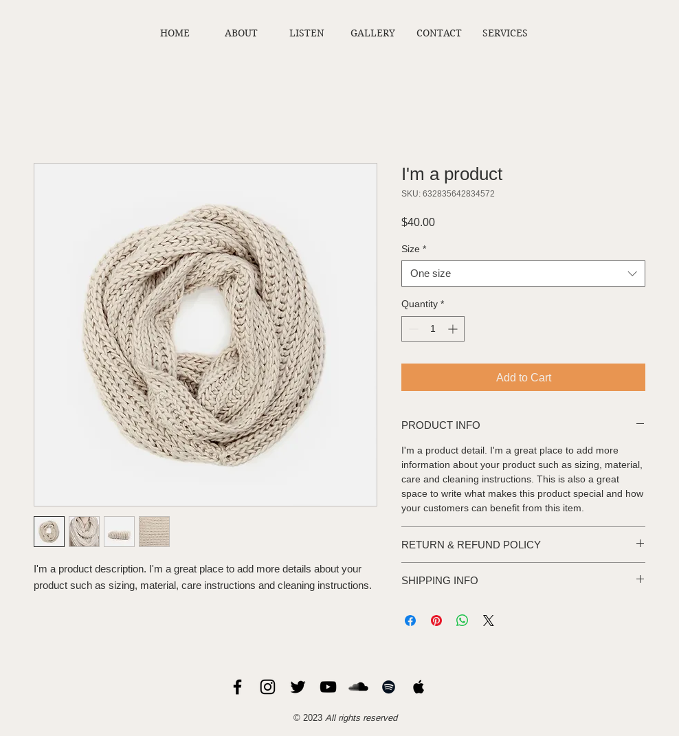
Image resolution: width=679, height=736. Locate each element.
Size (413, 248)
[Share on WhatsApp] (462, 620)
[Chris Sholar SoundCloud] (358, 687)
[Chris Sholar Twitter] (298, 687)
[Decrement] (412, 329)
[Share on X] (488, 620)
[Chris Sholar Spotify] (389, 687)
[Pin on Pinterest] (436, 620)
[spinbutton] (433, 329)
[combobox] (523, 273)
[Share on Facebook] (410, 620)
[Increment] (454, 329)
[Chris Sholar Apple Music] (419, 687)
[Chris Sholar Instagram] (268, 687)
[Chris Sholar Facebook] (237, 687)
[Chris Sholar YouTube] (328, 687)
